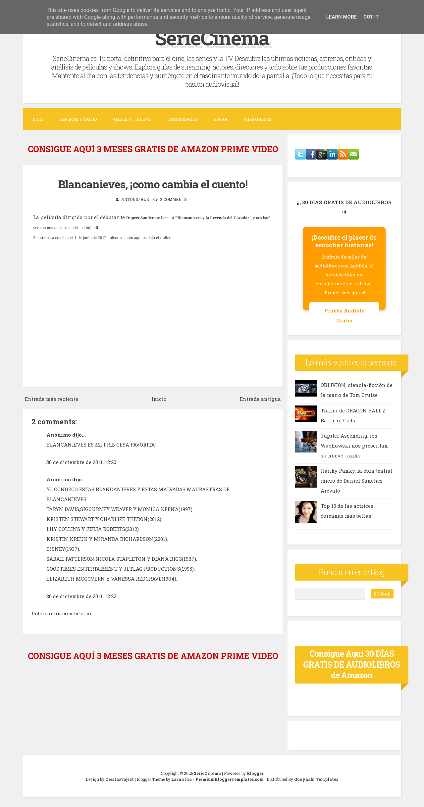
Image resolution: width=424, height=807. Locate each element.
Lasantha (181, 779)
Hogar (220, 119)
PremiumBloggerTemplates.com (229, 779)
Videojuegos (257, 119)
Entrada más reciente (51, 399)
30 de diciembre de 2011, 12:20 (81, 462)
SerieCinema (212, 37)
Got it (371, 17)
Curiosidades (182, 119)
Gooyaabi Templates (316, 779)
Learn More (341, 17)
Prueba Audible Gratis (344, 315)
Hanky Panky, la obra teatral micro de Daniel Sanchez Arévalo (357, 480)
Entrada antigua (260, 399)
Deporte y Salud (78, 119)
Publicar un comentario (61, 613)
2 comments (173, 199)
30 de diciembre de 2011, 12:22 (81, 596)
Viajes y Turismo (132, 119)
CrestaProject (119, 779)
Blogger (255, 773)
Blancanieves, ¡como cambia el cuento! (152, 184)
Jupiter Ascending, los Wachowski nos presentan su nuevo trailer (354, 445)
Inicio (37, 119)
